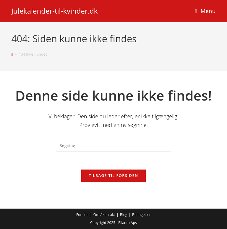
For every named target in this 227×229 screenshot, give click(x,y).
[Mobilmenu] (205, 10)
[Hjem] (12, 54)
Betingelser (141, 214)
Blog (123, 214)
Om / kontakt (104, 214)
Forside (82, 214)
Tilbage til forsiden (113, 175)
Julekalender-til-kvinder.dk (54, 11)
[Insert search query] (113, 145)
